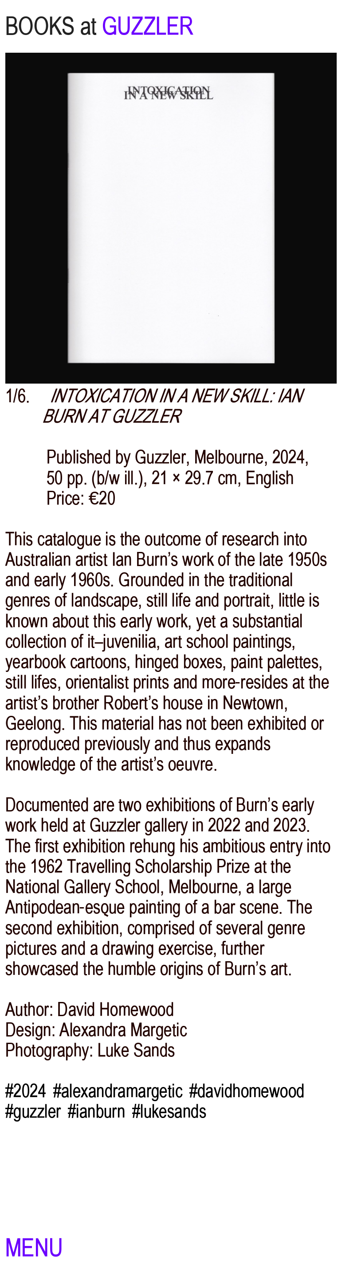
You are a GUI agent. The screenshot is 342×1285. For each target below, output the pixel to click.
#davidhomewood (247, 1091)
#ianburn (96, 1111)
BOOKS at (51, 26)
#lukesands (169, 1111)
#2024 (25, 1091)
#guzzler (33, 1111)
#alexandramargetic (118, 1091)
